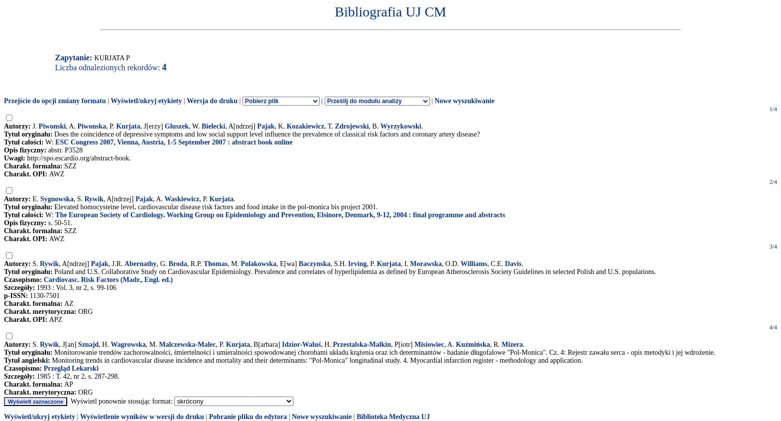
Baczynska (315, 264)
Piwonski (52, 126)
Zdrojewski (352, 126)
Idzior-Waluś (301, 344)
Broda (178, 264)
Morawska (426, 264)
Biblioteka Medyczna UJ (393, 417)
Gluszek (177, 126)
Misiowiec (429, 344)
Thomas (216, 264)
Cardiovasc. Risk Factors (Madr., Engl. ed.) (108, 279)
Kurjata (128, 126)
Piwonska (91, 126)
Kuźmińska (473, 344)
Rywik (93, 199)
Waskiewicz (181, 199)
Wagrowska (128, 344)
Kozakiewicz (305, 126)
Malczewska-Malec (187, 344)
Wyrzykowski (401, 126)
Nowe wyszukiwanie (464, 101)
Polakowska (258, 264)
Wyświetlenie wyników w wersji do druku (142, 417)
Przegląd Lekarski (71, 368)
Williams (474, 264)
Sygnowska (57, 199)
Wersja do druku (212, 101)
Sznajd (88, 344)
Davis (513, 264)
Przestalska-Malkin (362, 344)
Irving (357, 264)
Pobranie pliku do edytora (248, 417)
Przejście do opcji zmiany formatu (55, 101)
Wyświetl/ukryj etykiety (146, 101)
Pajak (265, 126)
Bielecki (213, 126)
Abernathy (141, 264)
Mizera (512, 344)
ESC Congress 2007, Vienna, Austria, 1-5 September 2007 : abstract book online (173, 142)
